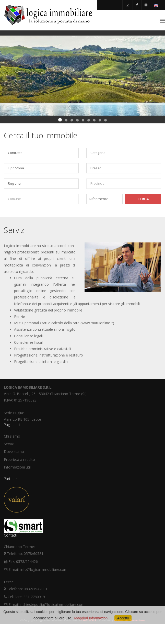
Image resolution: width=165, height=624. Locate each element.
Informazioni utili (17, 467)
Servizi (9, 443)
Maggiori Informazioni (91, 618)
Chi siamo (12, 436)
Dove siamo (14, 451)
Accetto (123, 618)
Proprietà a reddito (19, 459)
